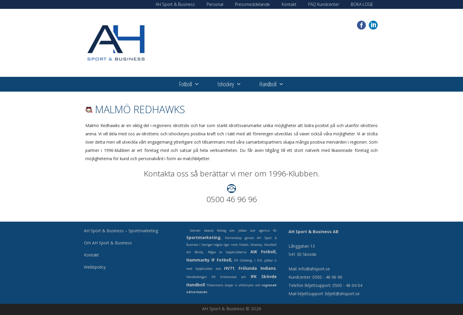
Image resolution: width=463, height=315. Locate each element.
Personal (215, 4)
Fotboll (193, 84)
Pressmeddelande (252, 4)
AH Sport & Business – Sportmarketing (121, 230)
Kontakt (289, 4)
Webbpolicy (95, 267)
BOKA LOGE (362, 4)
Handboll (276, 84)
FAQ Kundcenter (323, 4)
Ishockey (233, 84)
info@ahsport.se (314, 269)
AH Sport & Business (175, 4)
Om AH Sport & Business (108, 243)
